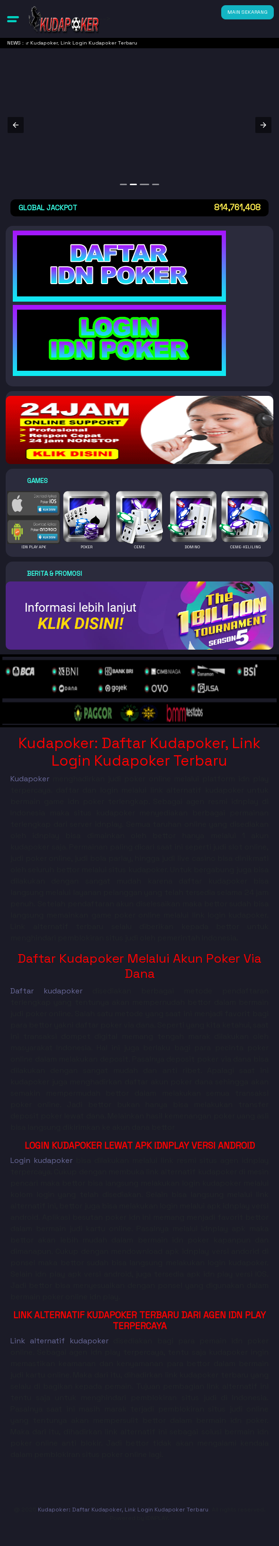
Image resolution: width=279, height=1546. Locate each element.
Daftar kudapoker (46, 991)
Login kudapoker (41, 1160)
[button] (13, 19)
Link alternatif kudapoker (59, 1341)
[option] (123, 184)
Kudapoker (29, 779)
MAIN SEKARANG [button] (247, 12)
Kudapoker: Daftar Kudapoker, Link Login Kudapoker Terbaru (123, 1509)
